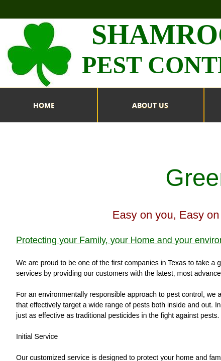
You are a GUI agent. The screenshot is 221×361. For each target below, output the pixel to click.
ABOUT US (150, 105)
